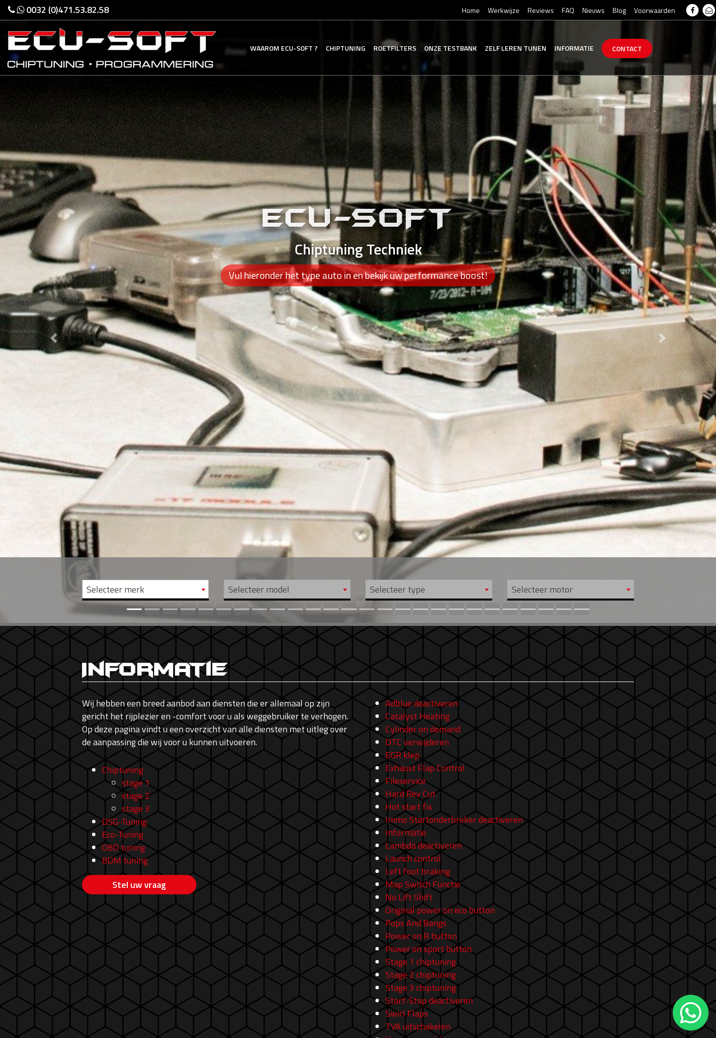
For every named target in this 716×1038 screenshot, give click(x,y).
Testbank (450, 48)
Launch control (413, 858)
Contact (627, 48)
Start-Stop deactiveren (429, 1000)
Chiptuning (345, 48)
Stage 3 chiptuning (420, 987)
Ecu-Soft (284, 48)
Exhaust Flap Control (425, 768)
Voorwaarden (654, 10)
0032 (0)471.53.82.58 (58, 9)
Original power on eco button (440, 910)
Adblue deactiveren (421, 703)
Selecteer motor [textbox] (542, 589)
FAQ (568, 10)
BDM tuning (125, 860)
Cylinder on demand (422, 729)
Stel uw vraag (139, 884)
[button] (53, 311)
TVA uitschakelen (417, 1026)
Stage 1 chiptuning (420, 961)
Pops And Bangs (416, 923)
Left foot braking (417, 871)
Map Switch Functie (422, 884)
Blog (619, 10)
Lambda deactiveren (423, 845)
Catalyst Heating (417, 716)
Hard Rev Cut (410, 793)
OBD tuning (123, 847)
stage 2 (136, 795)
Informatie (574, 48)
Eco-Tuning (122, 834)
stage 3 (136, 808)
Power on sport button (428, 948)
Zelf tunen (515, 48)
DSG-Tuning (124, 821)
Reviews (541, 10)
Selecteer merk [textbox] (115, 589)
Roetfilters (394, 48)
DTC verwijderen (417, 742)
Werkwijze (504, 10)
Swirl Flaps (406, 1013)
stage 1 (136, 782)
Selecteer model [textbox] (258, 589)
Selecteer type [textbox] (397, 589)
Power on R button (421, 936)
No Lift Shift (409, 897)
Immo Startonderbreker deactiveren (454, 819)
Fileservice (405, 780)
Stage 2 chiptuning (420, 974)
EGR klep (402, 755)
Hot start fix (408, 806)
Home (471, 10)
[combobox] (145, 589)
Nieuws (593, 10)
